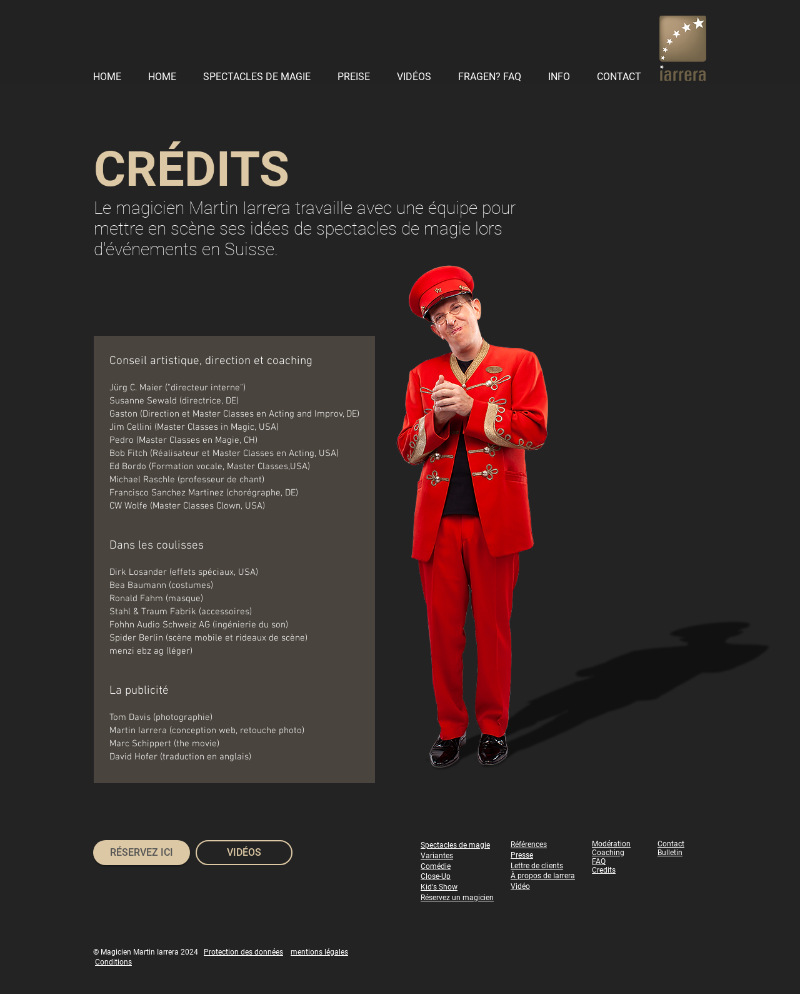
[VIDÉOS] (244, 852)
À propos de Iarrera (543, 875)
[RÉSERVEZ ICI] (141, 852)
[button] (562, 76)
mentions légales (319, 952)
